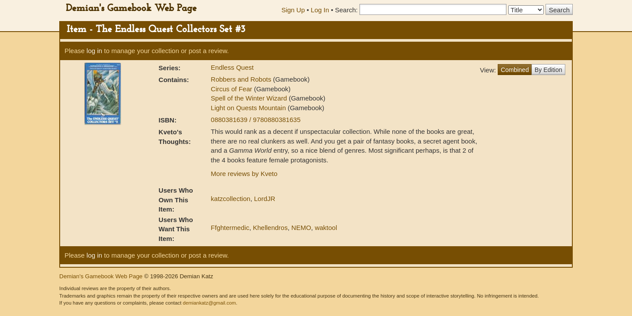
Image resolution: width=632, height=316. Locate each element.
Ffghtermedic (230, 227)
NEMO (301, 227)
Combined (515, 69)
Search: (346, 10)
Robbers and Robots (242, 79)
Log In (320, 10)
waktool (326, 227)
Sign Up (293, 10)
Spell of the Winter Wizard (250, 98)
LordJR (264, 198)
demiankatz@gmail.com (209, 302)
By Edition (548, 69)
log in (94, 50)
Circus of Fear (232, 89)
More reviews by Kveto (244, 173)
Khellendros (270, 227)
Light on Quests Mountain (249, 107)
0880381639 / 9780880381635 (255, 119)
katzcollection (230, 198)
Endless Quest (232, 67)
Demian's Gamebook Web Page (131, 9)
